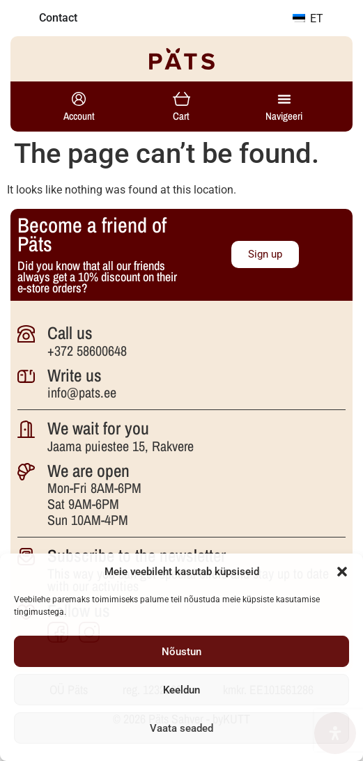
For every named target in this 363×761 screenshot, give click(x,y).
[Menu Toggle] (284, 99)
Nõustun (181, 651)
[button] (342, 572)
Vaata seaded (181, 728)
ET (308, 18)
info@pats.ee (81, 392)
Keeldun (181, 690)
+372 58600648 (87, 350)
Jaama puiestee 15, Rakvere (120, 446)
